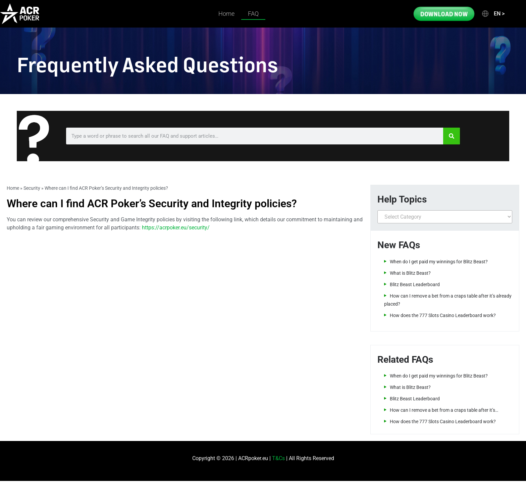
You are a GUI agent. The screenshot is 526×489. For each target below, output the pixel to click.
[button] (493, 13)
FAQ (253, 13)
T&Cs (278, 458)
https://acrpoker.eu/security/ (176, 227)
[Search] (451, 136)
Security (31, 188)
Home (226, 13)
